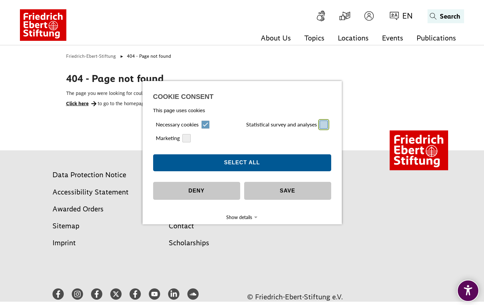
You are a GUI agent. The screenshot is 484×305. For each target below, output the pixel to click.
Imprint (232, 220)
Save (287, 182)
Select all (242, 153)
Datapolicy (249, 220)
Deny (196, 182)
